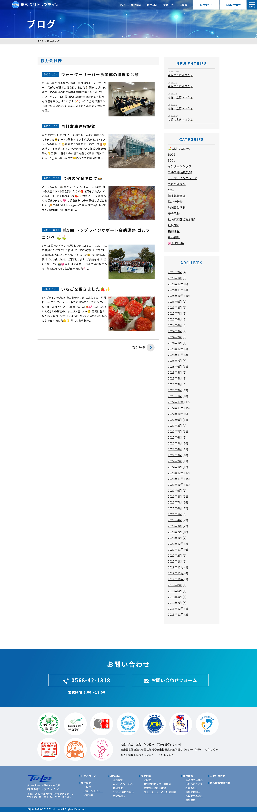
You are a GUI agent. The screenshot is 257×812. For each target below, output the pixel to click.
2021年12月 (176, 473)
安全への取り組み (123, 784)
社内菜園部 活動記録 (181, 219)
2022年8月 (175, 425)
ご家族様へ (119, 796)
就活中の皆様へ (194, 780)
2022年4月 (175, 449)
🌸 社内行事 (176, 243)
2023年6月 (175, 366)
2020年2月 (175, 555)
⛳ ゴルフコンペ (179, 148)
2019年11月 (176, 573)
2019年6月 (175, 591)
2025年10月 (176, 295)
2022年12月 (176, 402)
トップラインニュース (182, 178)
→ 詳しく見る (166, 754)
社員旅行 (174, 225)
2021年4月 (175, 520)
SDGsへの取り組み (123, 792)
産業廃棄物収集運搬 (155, 788)
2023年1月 (175, 396)
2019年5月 (175, 597)
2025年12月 (176, 284)
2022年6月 (175, 437)
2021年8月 (175, 496)
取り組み (152, 4)
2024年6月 (175, 325)
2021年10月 (176, 484)
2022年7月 (175, 431)
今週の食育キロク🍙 (180, 75)
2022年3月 (175, 455)
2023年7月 (175, 360)
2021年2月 (175, 532)
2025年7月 (175, 313)
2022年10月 (176, 413)
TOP (122, 4)
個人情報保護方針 (220, 782)
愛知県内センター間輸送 (157, 784)
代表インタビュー (93, 791)
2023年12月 (176, 349)
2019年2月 (175, 602)
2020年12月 (176, 543)
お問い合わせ (233, 4)
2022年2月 (175, 461)
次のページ (143, 348)
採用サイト (206, 4)
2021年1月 (175, 537)
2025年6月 (175, 319)
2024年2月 (175, 337)
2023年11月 (176, 354)
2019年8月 (175, 585)
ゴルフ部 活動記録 (180, 172)
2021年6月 (175, 508)
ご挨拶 (183, 4)
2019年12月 (176, 567)
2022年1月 (175, 467)
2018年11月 (176, 614)
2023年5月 (175, 372)
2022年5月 (175, 443)
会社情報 (88, 795)
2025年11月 (176, 290)
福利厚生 (174, 231)
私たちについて (194, 784)
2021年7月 (175, 502)
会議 (171, 190)
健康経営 (118, 780)
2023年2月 (175, 390)
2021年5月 (175, 514)
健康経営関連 (177, 196)
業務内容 (168, 4)
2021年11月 (176, 478)
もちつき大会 (177, 184)
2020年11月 (176, 549)
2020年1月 (175, 561)
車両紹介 (174, 237)
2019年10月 (176, 579)
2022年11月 (176, 408)
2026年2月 (175, 272)
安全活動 (174, 213)
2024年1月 (175, 343)
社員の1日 (191, 788)
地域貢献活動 (177, 207)
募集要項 (190, 800)
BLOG (171, 154)
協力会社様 (175, 201)
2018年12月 (176, 608)
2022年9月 (175, 419)
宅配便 (147, 780)
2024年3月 (175, 331)
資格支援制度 (193, 792)
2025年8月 (175, 307)
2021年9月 (175, 490)
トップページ (88, 775)
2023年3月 (175, 384)
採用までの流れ (194, 796)
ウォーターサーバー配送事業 (160, 792)
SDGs (171, 160)
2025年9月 (175, 301)
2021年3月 (175, 526)
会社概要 (136, 4)
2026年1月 (175, 278)
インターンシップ (179, 166)
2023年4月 (175, 378)
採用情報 (188, 775)
